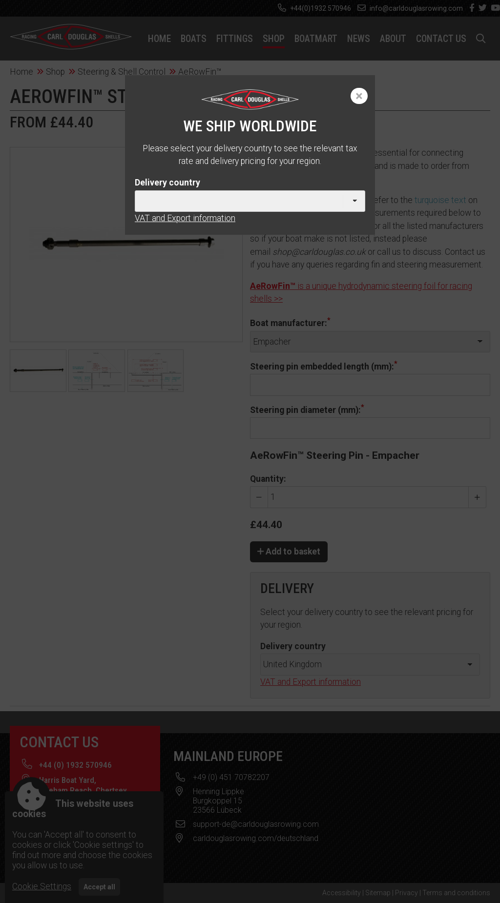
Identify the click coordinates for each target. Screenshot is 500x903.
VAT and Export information (185, 218)
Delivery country (167, 182)
